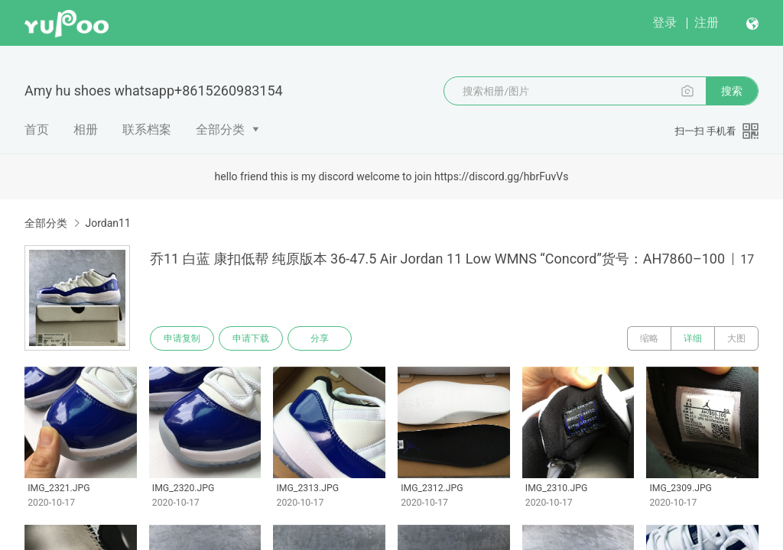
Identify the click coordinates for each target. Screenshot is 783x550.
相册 (85, 129)
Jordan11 (107, 223)
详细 (693, 338)
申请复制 (182, 338)
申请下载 (250, 338)
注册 (706, 22)
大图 (736, 338)
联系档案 (146, 129)
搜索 (731, 91)
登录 (664, 22)
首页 (36, 129)
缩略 (649, 338)
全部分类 (220, 129)
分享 (319, 338)
